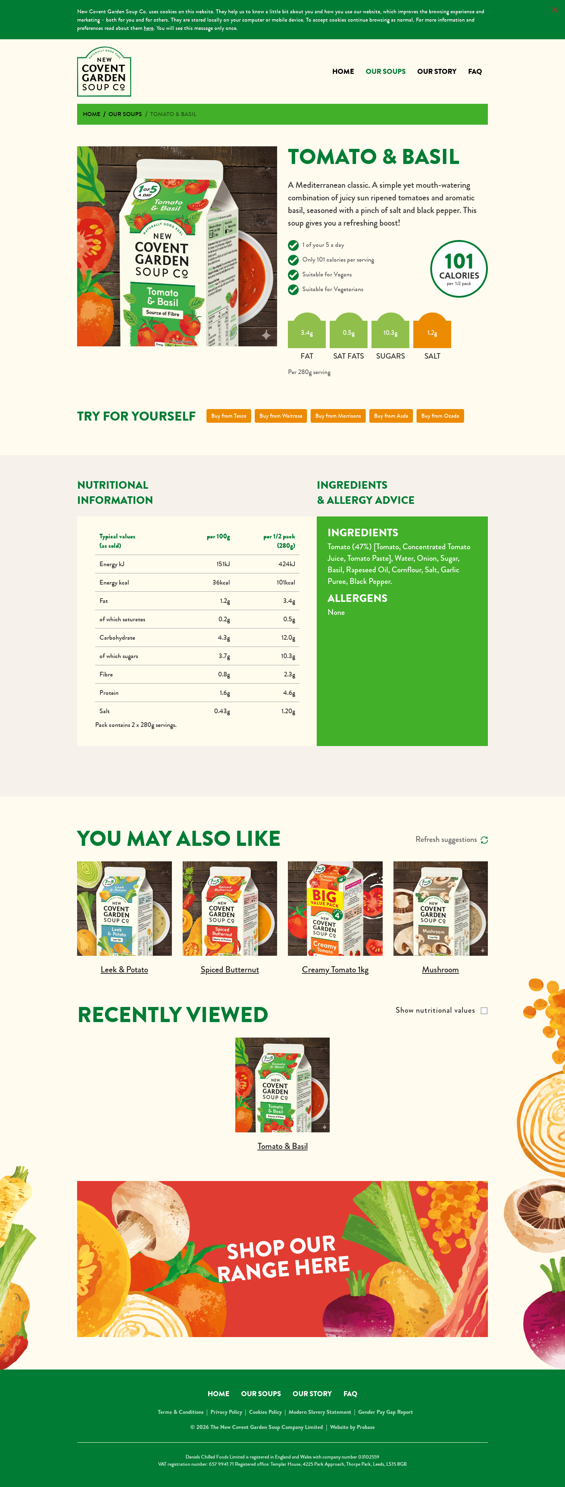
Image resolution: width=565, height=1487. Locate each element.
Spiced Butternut (230, 969)
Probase (366, 1427)
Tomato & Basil (173, 114)
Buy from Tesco (228, 416)
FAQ (475, 71)
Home (343, 71)
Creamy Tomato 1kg (335, 969)
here (149, 28)
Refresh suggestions (451, 839)
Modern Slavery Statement (320, 1412)
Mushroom (440, 969)
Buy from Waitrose (280, 416)
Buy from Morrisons (338, 416)
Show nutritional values (435, 1010)
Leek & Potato (124, 969)
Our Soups (386, 71)
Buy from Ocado (440, 416)
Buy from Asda (391, 416)
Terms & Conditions (181, 1412)
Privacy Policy (226, 1412)
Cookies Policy (265, 1412)
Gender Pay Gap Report (385, 1412)
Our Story (437, 71)
